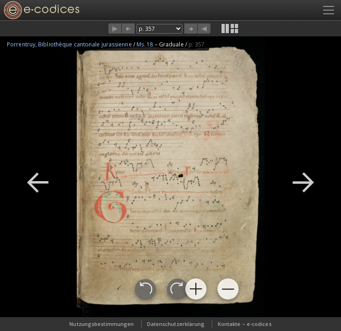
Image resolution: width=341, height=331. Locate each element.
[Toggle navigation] (328, 10)
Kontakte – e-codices (245, 323)
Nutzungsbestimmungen (101, 323)
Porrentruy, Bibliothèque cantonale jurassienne (70, 44)
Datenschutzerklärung (176, 323)
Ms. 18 (145, 44)
